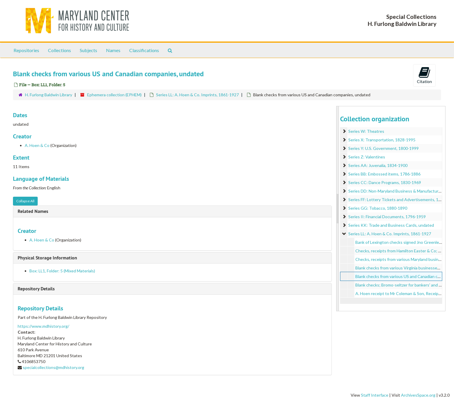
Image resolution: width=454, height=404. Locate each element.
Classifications (144, 50)
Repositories (26, 50)
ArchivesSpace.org (418, 395)
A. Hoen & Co (37, 145)
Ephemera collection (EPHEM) (114, 94)
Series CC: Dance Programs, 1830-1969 (384, 182)
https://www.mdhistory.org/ (43, 326)
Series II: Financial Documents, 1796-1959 (387, 216)
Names (113, 50)
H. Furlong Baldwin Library (48, 94)
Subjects (88, 50)
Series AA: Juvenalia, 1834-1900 (377, 165)
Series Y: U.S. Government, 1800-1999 (383, 148)
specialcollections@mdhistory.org (53, 367)
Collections (59, 50)
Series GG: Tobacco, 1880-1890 (377, 208)
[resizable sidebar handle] (338, 208)
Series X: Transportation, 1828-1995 (381, 139)
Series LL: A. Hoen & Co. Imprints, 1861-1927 (197, 94)
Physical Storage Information (47, 258)
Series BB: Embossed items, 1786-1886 (384, 173)
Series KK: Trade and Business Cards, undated (391, 225)
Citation (424, 75)
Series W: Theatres (366, 131)
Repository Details (36, 289)
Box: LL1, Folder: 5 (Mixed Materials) (62, 270)
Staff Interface (374, 395)
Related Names (33, 211)
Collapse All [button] (25, 201)
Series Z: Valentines (366, 156)
